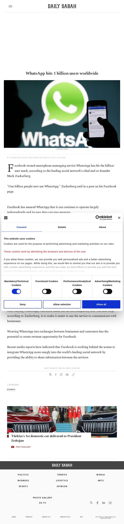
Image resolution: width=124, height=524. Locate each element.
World (100, 474)
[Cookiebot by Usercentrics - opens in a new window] (98, 217)
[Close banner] (119, 218)
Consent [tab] (21, 227)
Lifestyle (62, 480)
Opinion (62, 486)
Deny (23, 304)
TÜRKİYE (62, 474)
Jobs (14, 517)
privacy (29, 517)
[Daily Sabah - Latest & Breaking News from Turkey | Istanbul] (62, 6)
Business (23, 480)
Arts (101, 480)
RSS (81, 517)
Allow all (101, 304)
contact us (65, 517)
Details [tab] (62, 227)
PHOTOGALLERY (23, 447)
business (11, 389)
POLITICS (23, 474)
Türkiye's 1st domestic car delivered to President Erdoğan (46, 438)
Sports (23, 486)
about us (46, 517)
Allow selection (62, 304)
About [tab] (102, 227)
